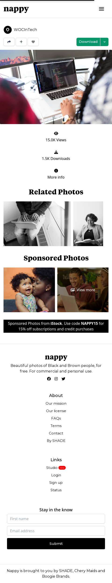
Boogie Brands (55, 576)
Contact (56, 433)
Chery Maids (85, 571)
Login (56, 475)
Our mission (56, 403)
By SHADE (56, 440)
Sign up (56, 482)
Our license (56, 411)
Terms (56, 426)
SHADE (66, 571)
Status (56, 490)
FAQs (56, 418)
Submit (56, 543)
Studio (52, 467)
